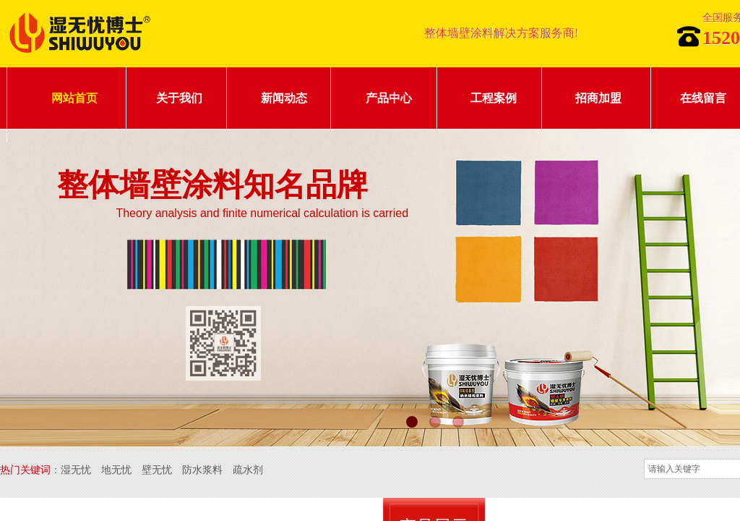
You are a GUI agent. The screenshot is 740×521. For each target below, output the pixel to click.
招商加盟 (598, 98)
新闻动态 (284, 98)
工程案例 (493, 98)
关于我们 (179, 98)
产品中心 (389, 98)
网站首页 (74, 98)
